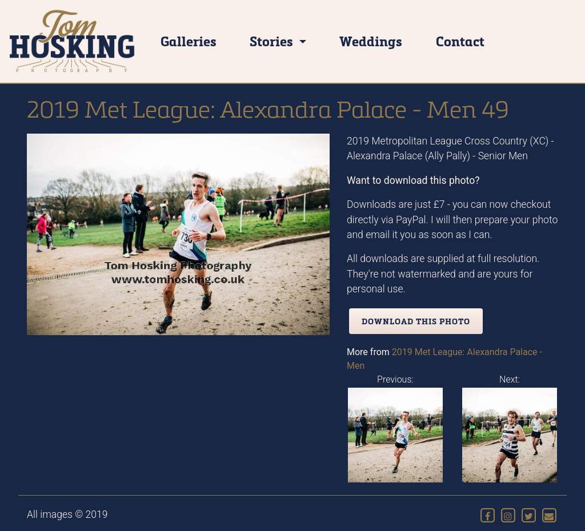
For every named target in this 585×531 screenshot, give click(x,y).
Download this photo (416, 321)
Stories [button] (273, 41)
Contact (460, 41)
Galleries (189, 41)
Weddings (370, 41)
